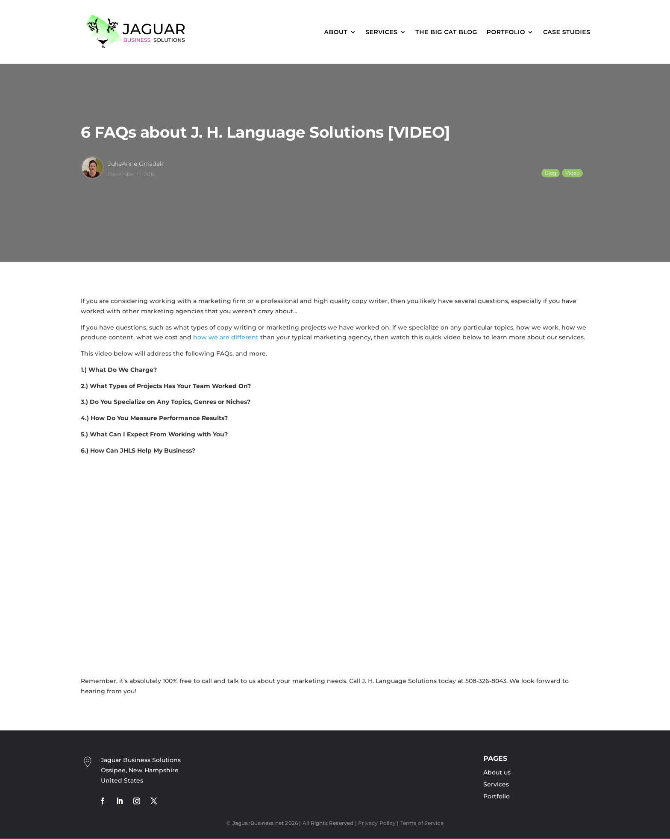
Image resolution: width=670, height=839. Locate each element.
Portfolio (506, 32)
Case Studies (567, 32)
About (336, 32)
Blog (550, 173)
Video (572, 173)
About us (497, 772)
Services (381, 32)
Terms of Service (422, 823)
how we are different (226, 337)
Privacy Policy (377, 823)
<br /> (217, 564)
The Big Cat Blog (446, 32)
